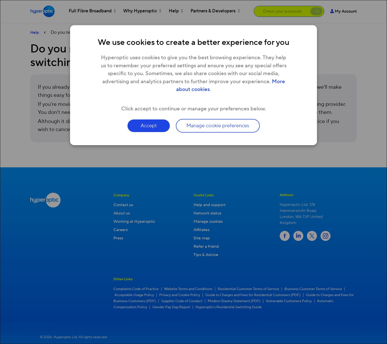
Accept (149, 125)
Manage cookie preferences (217, 125)
